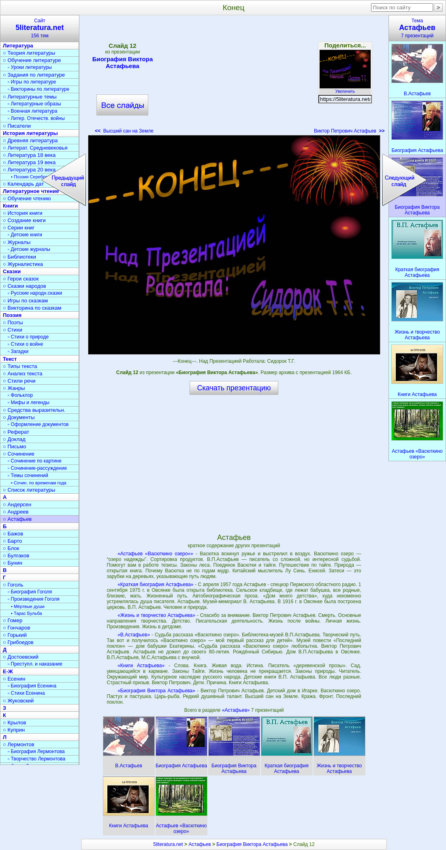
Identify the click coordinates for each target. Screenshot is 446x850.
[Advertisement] (234, 77)
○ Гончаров (16, 628)
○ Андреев (16, 512)
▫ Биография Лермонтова (36, 751)
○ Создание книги (24, 220)
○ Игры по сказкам (25, 301)
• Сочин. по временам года (38, 482)
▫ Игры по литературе (32, 82)
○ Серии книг (18, 228)
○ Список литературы (29, 490)
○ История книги (23, 213)
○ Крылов (14, 722)
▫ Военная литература (32, 111)
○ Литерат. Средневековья (35, 148)
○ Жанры (14, 388)
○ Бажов (13, 534)
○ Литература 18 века (29, 155)
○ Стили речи (19, 381)
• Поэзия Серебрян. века (36, 176)
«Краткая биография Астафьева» (155, 584)
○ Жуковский (18, 701)
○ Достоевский (20, 657)
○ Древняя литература (30, 140)
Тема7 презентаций (417, 28)
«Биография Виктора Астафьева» (156, 691)
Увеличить (345, 89)
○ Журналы (16, 242)
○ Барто (12, 541)
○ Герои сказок (21, 279)
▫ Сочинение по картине (35, 461)
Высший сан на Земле (124, 131)
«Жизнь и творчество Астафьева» (156, 615)
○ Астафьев (17, 519)
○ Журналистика (23, 264)
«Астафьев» (236, 710)
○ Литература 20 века (29, 170)
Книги (10, 206)
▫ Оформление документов (38, 424)
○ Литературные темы (30, 97)
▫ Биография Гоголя (30, 592)
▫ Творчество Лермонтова (36, 759)
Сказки (12, 271)
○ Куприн (14, 730)
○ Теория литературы (29, 53)
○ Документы (18, 417)
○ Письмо (14, 446)
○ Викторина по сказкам (32, 308)
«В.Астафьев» (133, 635)
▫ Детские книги (25, 235)
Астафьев (199, 844)
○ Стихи (12, 330)
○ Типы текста (20, 366)
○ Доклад (14, 439)
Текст (10, 359)
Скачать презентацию (234, 388)
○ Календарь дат (23, 184)
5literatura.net (168, 844)
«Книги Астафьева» (140, 665)
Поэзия (12, 315)
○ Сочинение (18, 454)
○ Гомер (12, 620)
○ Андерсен (17, 504)
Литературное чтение (31, 191)
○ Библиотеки (19, 257)
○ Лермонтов (18, 744)
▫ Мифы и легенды (28, 402)
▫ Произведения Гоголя (34, 599)
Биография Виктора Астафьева (122, 62)
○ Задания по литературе (34, 75)
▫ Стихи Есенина (26, 693)
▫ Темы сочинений (28, 475)
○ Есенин (14, 679)
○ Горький (15, 635)
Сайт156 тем (39, 28)
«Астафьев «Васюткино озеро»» (155, 554)
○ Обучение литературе (32, 60)
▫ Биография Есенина (32, 686)
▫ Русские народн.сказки (35, 293)
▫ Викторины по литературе (38, 89)
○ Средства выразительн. (34, 410)
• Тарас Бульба (26, 613)
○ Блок (11, 548)
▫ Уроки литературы (30, 67)
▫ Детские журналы (29, 249)
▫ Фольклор (20, 395)
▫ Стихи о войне (25, 344)
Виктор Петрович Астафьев (349, 131)
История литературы (30, 133)
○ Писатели (17, 126)
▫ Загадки (18, 351)
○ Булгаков (16, 555)
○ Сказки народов (24, 286)
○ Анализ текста (22, 373)
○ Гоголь (13, 585)
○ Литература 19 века (29, 162)
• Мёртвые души (28, 606)
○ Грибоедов (18, 642)
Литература (18, 46)
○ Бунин (12, 563)
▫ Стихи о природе (28, 337)
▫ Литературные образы (34, 104)
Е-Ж (8, 671)
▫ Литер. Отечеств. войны (36, 118)
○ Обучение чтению (27, 198)
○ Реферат (16, 432)
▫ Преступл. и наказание (35, 664)
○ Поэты (13, 322)
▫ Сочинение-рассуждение (37, 468)
